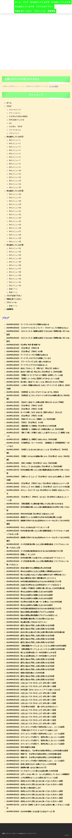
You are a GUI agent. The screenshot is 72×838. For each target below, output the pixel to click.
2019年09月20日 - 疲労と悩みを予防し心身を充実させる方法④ (30, 666)
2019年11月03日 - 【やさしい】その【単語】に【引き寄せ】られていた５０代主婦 (37, 487)
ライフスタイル (15, 130)
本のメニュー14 (15, 184)
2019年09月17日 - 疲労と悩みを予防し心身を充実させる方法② (30, 676)
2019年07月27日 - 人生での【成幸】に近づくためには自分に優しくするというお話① (37, 806)
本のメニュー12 (15, 177)
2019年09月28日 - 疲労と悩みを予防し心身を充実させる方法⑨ (30, 636)
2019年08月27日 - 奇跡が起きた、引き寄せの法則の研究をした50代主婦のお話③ (37, 751)
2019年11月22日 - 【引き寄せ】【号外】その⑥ (24, 409)
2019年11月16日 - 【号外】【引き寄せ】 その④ (24, 422)
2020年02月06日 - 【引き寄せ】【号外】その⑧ (24, 351)
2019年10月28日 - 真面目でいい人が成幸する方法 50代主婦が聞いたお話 (34, 517)
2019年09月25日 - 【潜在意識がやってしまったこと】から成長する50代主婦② (36, 646)
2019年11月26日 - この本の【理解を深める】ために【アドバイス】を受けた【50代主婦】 (38, 387)
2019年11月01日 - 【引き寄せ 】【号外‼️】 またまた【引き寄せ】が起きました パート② (37, 498)
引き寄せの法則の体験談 (18, 116)
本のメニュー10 (15, 170)
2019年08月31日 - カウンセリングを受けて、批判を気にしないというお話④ (35, 737)
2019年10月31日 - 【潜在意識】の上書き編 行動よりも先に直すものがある (34, 504)
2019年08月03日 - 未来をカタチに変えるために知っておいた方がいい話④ (34, 791)
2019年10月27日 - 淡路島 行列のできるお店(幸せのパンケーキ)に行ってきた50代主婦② (38, 522)
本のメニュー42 (15, 285)
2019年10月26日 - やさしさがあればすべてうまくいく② (27, 527)
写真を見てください (23, 11)
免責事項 (51, 11)
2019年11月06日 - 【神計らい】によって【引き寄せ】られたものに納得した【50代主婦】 (38, 478)
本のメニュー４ (15, 150)
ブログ (25, 2)
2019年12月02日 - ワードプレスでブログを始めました (27, 365)
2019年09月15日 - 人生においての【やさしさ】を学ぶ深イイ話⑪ (31, 683)
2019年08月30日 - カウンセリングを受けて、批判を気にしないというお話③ (35, 740)
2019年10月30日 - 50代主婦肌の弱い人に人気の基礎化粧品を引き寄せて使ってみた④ (38, 508)
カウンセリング (15, 110)
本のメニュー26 (15, 228)
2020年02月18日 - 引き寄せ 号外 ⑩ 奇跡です (23, 345)
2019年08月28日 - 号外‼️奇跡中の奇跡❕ (21, 747)
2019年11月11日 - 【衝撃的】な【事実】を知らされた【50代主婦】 (32, 439)
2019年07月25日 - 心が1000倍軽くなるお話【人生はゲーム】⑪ (30, 811)
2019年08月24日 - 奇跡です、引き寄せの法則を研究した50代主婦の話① (33, 757)
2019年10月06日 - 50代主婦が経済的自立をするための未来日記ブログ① (33, 608)
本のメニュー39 (15, 275)
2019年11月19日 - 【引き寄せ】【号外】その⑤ (24, 416)
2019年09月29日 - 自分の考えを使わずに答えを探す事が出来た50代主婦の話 (35, 632)
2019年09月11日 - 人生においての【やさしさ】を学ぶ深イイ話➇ (31, 696)
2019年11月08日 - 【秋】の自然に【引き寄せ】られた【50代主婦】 (32, 463)
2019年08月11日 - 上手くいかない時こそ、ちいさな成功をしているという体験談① (37, 774)
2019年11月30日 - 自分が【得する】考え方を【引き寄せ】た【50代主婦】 (34, 372)
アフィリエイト (15, 113)
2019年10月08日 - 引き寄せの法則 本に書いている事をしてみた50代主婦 (34, 602)
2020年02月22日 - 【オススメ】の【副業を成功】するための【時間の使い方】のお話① (37, 339)
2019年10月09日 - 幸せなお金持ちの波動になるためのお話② (29, 598)
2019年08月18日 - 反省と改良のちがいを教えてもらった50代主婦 (31, 764)
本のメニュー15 (15, 187)
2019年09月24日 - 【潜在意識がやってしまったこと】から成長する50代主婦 (35, 649)
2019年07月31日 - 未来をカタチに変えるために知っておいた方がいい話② (34, 798)
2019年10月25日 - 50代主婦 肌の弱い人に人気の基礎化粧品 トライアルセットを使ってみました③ (37, 532)
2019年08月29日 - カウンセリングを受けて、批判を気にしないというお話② (35, 744)
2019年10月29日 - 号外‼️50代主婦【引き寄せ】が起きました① (30, 514)
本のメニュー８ (15, 164)
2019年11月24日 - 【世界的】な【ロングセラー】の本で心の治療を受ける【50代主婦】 (38, 397)
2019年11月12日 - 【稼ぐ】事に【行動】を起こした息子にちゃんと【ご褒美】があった (37, 434)
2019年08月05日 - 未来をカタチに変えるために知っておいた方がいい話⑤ (34, 784)
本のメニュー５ (15, 154)
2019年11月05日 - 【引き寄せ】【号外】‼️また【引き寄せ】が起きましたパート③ (37, 483)
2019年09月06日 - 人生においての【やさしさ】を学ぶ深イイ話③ (31, 717)
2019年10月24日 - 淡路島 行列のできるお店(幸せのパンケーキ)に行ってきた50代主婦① (38, 539)
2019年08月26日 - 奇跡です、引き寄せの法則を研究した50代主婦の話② (33, 754)
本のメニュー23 (15, 218)
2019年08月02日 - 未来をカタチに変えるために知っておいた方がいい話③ (34, 795)
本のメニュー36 (15, 265)
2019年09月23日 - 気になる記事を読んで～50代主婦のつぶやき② (31, 652)
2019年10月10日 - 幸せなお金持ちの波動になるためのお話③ (29, 595)
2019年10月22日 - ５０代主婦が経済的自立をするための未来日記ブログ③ (34, 551)
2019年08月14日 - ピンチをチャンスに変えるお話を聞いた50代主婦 (32, 771)
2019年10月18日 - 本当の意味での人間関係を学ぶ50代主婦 (28, 568)
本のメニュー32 (15, 252)
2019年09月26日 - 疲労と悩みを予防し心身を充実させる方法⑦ (30, 642)
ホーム (18, 2)
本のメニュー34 (15, 258)
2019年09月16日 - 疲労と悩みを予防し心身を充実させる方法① (30, 680)
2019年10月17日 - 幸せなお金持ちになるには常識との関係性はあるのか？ (34, 571)
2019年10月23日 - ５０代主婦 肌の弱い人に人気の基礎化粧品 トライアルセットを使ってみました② (37, 546)
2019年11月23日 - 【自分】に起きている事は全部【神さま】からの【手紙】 (35, 402)
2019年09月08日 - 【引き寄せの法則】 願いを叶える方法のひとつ (32, 707)
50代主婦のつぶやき (16, 120)
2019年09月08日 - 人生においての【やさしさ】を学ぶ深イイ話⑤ (31, 710)
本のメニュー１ (15, 140)
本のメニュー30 (15, 242)
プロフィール (40, 11)
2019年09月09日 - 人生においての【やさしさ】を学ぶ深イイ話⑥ (31, 703)
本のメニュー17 (15, 198)
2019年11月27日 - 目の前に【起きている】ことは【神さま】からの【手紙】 (35, 382)
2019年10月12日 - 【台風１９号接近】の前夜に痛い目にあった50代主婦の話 (35, 588)
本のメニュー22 (15, 214)
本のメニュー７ (15, 160)
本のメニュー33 (15, 255)
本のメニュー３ (15, 147)
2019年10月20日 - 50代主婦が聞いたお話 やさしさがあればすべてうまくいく (35, 558)
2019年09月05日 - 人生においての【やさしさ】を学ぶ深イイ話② (31, 720)
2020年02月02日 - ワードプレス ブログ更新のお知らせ (27, 355)
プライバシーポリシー (12, 833)
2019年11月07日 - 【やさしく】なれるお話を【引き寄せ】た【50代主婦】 (34, 466)
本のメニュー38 (15, 272)
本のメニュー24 (15, 221)
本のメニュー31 (15, 248)
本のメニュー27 (15, 231)
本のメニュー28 (15, 235)
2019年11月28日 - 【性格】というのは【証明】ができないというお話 (32, 378)
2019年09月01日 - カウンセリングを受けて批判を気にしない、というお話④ (35, 734)
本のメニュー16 (15, 194)
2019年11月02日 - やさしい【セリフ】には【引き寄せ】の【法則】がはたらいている (37, 491)
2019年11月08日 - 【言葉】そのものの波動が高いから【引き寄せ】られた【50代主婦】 (38, 458)
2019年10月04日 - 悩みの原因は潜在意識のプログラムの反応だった (32, 615)
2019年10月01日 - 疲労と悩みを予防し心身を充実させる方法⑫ (30, 625)
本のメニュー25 (15, 225)
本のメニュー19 (15, 204)
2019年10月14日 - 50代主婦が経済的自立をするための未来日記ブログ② (33, 581)
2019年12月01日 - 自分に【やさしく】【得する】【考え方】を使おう (32, 368)
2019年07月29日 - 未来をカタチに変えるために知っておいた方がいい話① (34, 801)
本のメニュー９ (15, 167)
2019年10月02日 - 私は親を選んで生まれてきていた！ (27, 622)
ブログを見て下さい (44, 7)
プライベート (14, 133)
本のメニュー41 (15, 282)
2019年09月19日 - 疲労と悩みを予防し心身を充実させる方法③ (30, 669)
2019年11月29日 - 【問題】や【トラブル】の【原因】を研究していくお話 (34, 375)
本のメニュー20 (15, 208)
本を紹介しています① (40, 2)
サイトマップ (32, 833)
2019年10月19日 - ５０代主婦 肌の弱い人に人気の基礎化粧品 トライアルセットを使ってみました (37, 563)
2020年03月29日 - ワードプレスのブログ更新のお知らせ (27, 324)
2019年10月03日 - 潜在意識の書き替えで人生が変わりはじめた (30, 619)
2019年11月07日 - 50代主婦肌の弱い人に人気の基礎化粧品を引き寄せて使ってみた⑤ (38, 471)
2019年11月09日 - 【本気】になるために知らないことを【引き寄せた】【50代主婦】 (37, 451)
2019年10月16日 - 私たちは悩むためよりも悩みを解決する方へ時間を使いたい (36, 575)
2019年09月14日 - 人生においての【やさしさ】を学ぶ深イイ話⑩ (31, 686)
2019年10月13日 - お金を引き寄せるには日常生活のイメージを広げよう (33, 585)
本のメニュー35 (15, 262)
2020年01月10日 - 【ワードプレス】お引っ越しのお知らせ (28, 362)
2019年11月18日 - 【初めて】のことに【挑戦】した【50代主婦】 (31, 419)
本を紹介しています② (61, 2)
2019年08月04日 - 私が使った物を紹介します (23, 788)
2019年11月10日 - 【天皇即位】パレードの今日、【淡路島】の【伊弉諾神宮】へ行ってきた (37, 444)
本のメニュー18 (15, 201)
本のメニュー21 (15, 211)
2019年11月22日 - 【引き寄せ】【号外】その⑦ (24, 406)
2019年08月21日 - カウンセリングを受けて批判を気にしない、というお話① (35, 761)
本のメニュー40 (15, 279)
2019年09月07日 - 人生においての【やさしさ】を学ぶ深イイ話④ (31, 713)
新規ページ (13, 289)
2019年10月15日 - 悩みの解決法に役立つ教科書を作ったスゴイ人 (31, 578)
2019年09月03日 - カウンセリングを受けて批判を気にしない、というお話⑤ (35, 727)
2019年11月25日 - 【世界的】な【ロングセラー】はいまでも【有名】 (32, 392)
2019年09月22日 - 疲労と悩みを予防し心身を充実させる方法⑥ (30, 659)
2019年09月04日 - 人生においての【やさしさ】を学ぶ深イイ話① (31, 724)
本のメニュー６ (15, 157)
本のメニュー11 (15, 174)
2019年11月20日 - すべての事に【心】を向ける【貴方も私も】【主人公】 (34, 412)
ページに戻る (53, 86)
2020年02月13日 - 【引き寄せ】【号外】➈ (22, 348)
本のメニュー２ (15, 143)
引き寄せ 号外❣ (15, 126)
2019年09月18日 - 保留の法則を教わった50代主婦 (25, 673)
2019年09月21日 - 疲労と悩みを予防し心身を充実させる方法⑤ (30, 663)
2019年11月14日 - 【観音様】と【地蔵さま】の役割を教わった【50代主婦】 (35, 429)
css (10, 123)
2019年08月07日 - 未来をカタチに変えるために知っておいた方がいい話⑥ (34, 781)
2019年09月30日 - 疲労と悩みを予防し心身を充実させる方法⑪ (30, 629)
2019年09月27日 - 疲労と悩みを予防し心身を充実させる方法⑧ (30, 639)
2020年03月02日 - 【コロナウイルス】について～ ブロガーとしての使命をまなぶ (37, 328)
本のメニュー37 (15, 269)
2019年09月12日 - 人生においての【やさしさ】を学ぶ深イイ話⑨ (31, 693)
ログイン (67, 835)
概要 (3, 833)
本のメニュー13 (15, 181)
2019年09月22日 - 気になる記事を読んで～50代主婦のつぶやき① (31, 656)
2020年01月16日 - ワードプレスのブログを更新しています (28, 358)
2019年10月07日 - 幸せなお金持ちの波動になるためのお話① (29, 605)
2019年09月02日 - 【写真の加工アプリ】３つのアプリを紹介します (32, 730)
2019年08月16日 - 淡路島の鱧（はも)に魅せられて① (26, 767)
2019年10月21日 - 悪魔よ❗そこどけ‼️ (20, 554)
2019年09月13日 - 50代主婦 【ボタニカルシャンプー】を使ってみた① (33, 690)
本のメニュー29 (15, 238)
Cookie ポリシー (23, 833)
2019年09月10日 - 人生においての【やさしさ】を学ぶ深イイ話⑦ (31, 700)
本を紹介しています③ (24, 7)
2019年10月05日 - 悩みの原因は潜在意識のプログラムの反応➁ (30, 612)
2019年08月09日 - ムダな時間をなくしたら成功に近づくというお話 (32, 778)
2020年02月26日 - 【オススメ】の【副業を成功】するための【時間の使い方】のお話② (37, 333)
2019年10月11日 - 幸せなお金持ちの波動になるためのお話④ (29, 592)
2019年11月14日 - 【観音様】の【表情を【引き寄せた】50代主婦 (31, 426)
